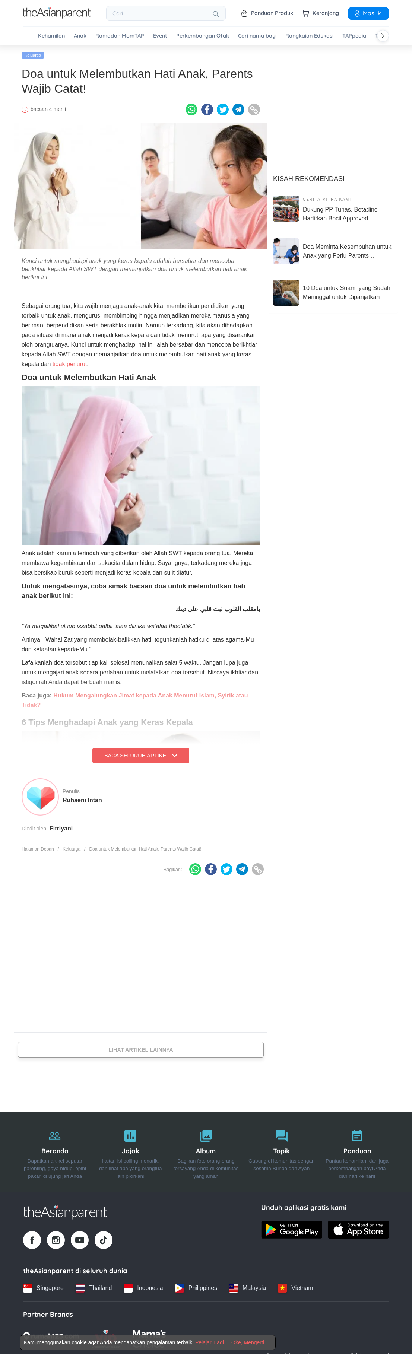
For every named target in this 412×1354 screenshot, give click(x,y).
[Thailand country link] (94, 1287)
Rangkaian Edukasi (309, 36)
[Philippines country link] (196, 1287)
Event (160, 36)
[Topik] (281, 1152)
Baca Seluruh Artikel (140, 755)
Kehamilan (51, 36)
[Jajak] (130, 1152)
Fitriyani (61, 828)
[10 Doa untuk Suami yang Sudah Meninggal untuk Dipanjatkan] (332, 292)
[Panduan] (357, 1152)
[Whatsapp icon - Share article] (191, 109)
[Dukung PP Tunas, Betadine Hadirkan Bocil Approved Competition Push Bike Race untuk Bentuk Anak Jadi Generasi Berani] (332, 208)
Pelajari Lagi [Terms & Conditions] (209, 1342)
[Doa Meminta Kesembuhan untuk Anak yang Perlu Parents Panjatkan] (332, 251)
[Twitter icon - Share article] (223, 109)
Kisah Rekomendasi (309, 178)
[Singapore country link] (43, 1287)
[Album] (206, 1152)
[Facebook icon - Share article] (207, 109)
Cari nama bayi (257, 36)
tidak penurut (70, 363)
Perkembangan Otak (202, 36)
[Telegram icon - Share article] (238, 109)
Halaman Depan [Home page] (38, 848)
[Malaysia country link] (247, 1287)
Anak (80, 36)
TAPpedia (354, 36)
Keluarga (33, 55)
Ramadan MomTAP (119, 36)
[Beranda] (55, 1152)
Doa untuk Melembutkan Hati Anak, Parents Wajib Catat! (145, 848)
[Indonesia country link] (143, 1287)
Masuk (367, 13)
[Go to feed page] (57, 16)
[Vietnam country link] (295, 1287)
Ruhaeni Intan (82, 800)
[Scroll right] (383, 36)
